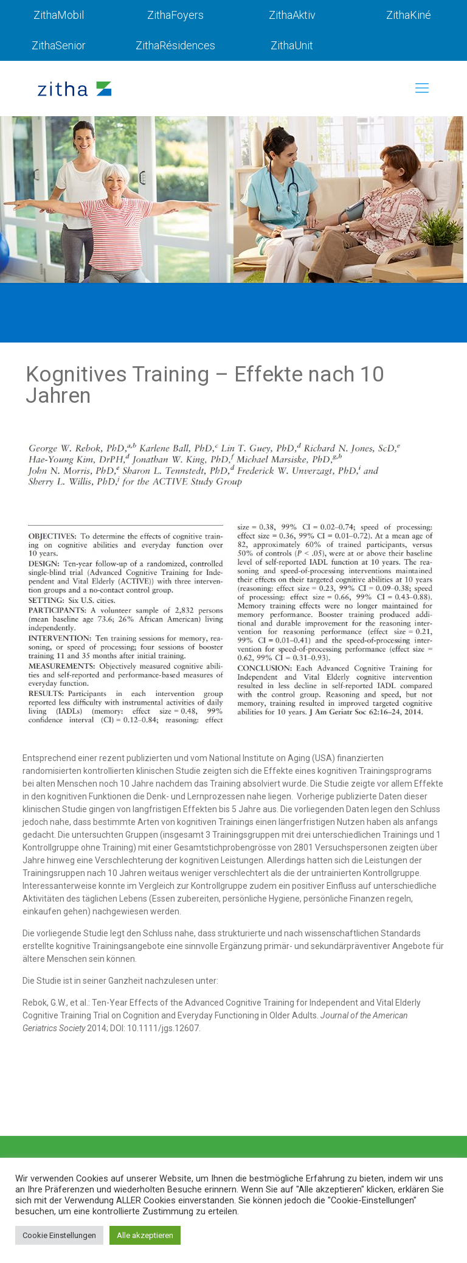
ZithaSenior (59, 45)
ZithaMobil (58, 15)
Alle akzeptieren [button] (145, 1235)
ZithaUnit (292, 45)
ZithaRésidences (175, 45)
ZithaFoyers (175, 15)
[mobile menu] (422, 88)
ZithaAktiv (292, 15)
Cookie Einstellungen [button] (59, 1235)
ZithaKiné (408, 15)
